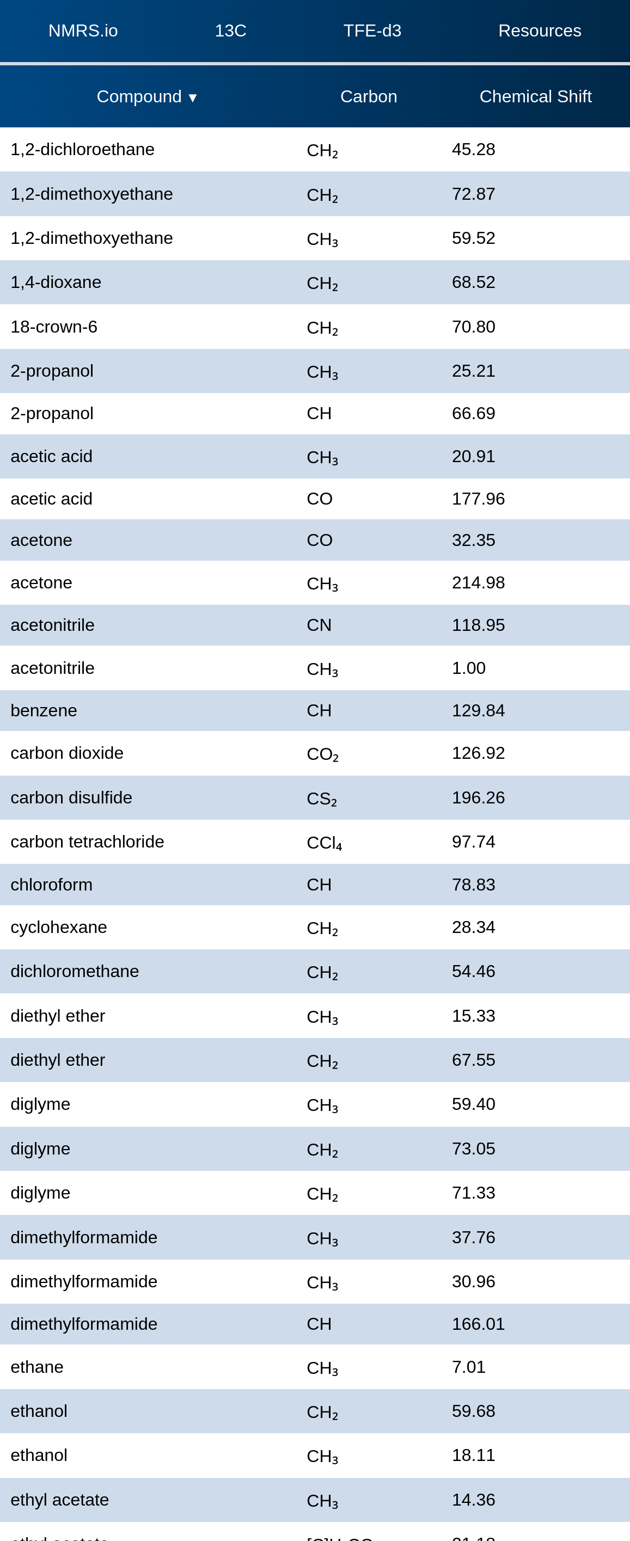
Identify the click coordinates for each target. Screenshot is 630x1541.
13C (231, 30)
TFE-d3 (373, 30)
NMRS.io (83, 30)
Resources (540, 30)
